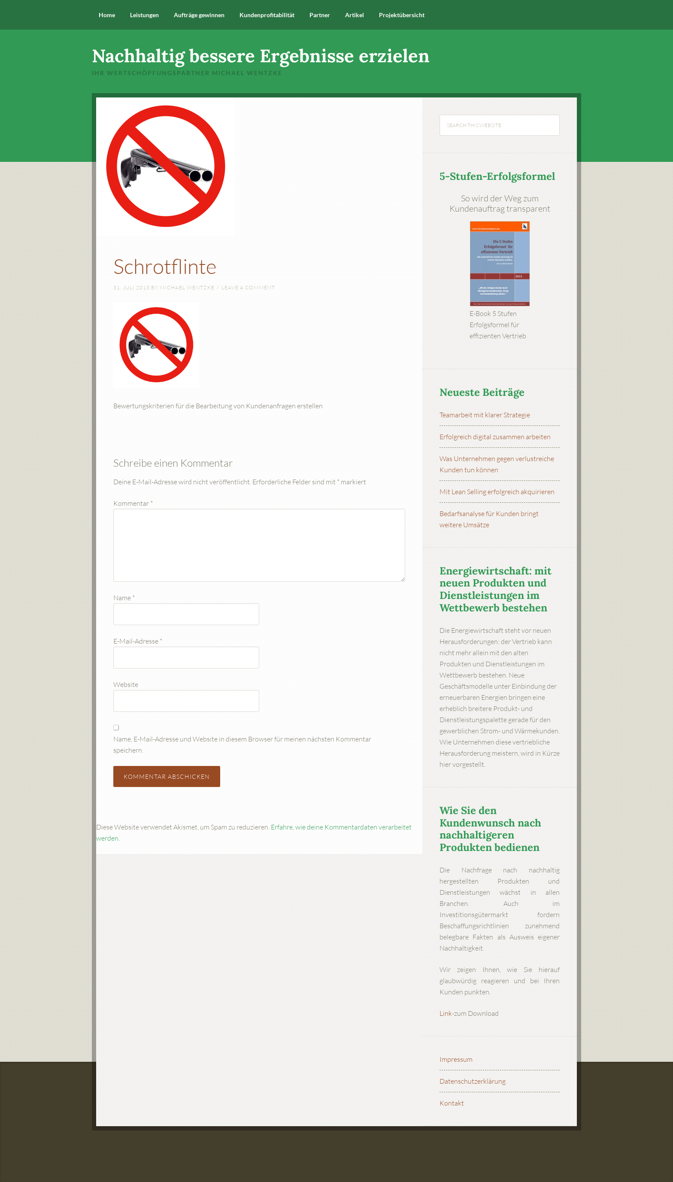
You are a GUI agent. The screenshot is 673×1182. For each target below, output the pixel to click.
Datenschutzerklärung (473, 1081)
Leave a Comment (248, 287)
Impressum (456, 1059)
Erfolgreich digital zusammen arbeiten (495, 436)
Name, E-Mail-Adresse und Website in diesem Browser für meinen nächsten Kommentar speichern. (242, 744)
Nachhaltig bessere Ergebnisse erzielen (261, 55)
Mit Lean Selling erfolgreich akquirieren (497, 491)
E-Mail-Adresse (137, 641)
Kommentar (133, 503)
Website (125, 684)
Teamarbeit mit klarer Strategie (485, 414)
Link (446, 1013)
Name (124, 597)
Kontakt (452, 1103)
